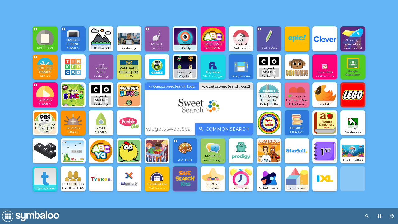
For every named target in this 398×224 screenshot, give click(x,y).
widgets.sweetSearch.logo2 (226, 86)
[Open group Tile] (45, 38)
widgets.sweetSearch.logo (172, 86)
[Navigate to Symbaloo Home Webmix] (29, 216)
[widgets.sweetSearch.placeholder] (168, 129)
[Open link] (101, 38)
